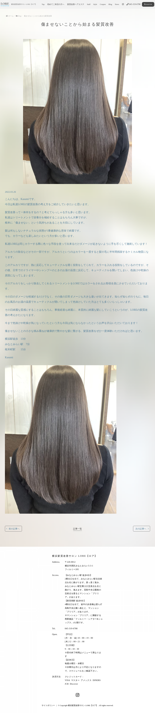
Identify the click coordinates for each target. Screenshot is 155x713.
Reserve (148, 4)
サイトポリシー (48, 705)
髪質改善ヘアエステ (75, 4)
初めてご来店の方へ (55, 4)
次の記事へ (140, 528)
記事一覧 (77, 528)
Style (95, 4)
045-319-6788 (133, 4)
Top (43, 4)
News (117, 4)
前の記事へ (14, 528)
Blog (110, 4)
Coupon (103, 4)
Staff (88, 4)
